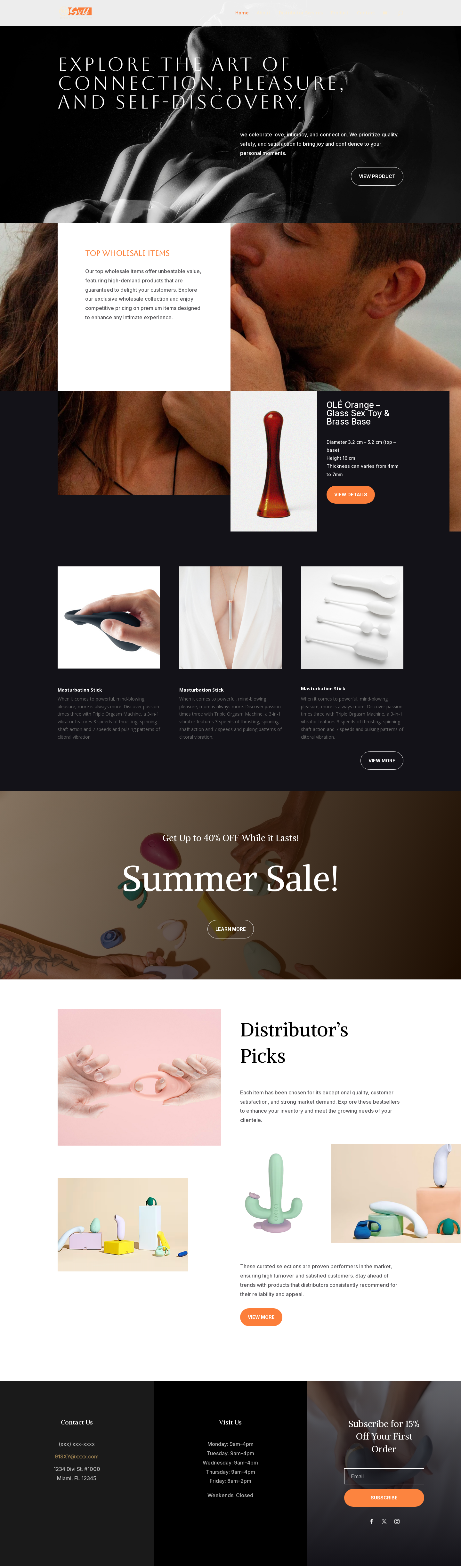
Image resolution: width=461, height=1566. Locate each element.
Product (340, 13)
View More (381, 760)
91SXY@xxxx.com (77, 1456)
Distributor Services (301, 13)
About (264, 13)
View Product (377, 176)
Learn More (230, 929)
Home (241, 13)
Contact (366, 13)
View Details (350, 494)
